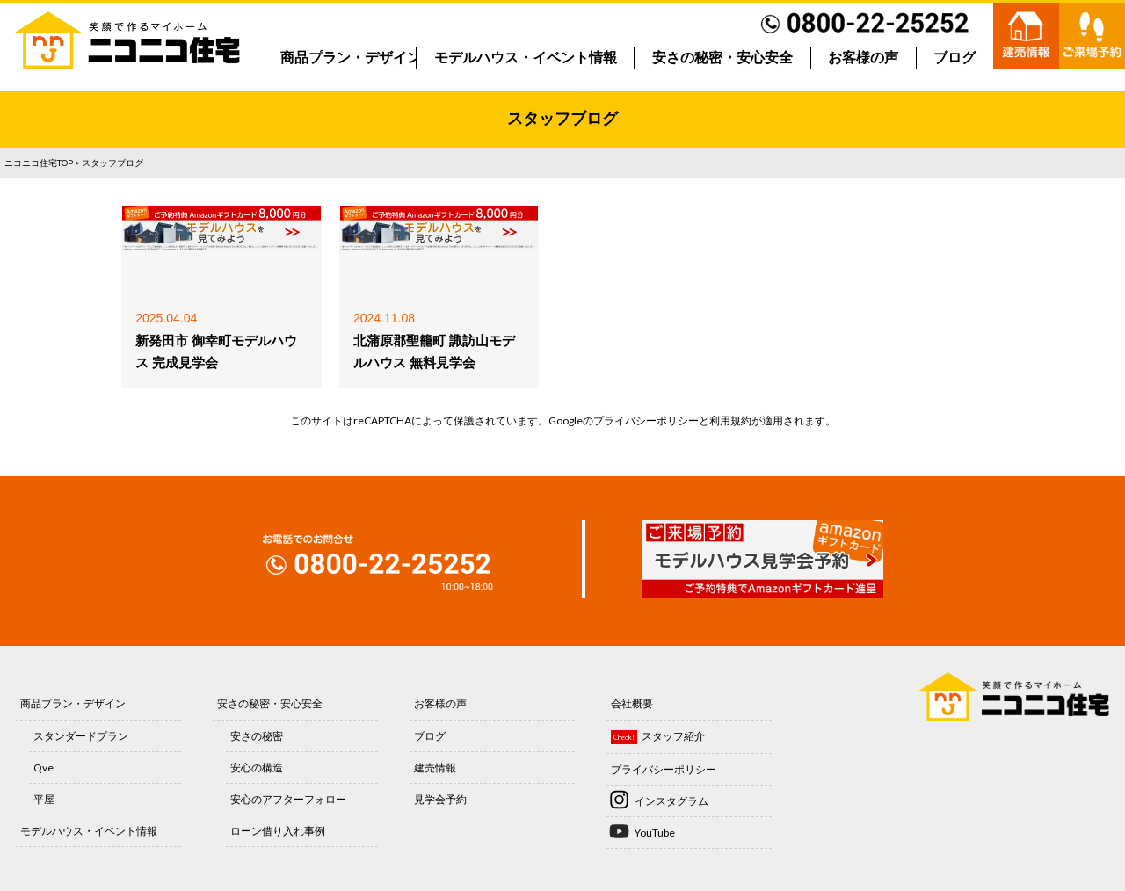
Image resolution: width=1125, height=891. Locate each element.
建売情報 (435, 767)
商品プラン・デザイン (350, 57)
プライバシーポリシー (646, 420)
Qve (43, 767)
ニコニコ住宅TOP (38, 162)
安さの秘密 (256, 735)
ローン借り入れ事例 (277, 830)
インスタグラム (671, 801)
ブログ (954, 57)
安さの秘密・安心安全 (722, 57)
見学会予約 (440, 799)
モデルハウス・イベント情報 (525, 57)
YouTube (655, 832)
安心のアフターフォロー (288, 799)
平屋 (43, 799)
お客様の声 (863, 57)
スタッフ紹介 (673, 735)
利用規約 (730, 420)
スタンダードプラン (80, 735)
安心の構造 (256, 767)
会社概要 (632, 703)
